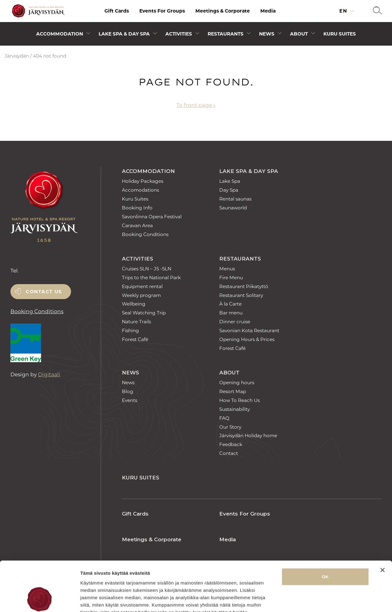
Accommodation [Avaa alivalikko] (59, 34)
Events (129, 400)
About (229, 373)
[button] (377, 11)
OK (325, 532)
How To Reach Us (239, 400)
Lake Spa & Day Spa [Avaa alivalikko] (124, 34)
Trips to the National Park (151, 277)
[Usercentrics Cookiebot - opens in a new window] (39, 600)
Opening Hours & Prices (246, 339)
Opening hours (236, 382)
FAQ (224, 418)
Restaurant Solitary (241, 295)
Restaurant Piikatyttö (243, 286)
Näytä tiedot (327, 600)
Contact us (44, 292)
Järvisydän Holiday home (248, 435)
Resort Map (232, 391)
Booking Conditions (36, 311)
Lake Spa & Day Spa (248, 171)
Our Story (230, 427)
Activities (137, 259)
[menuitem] (116, 11)
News (130, 373)
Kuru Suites (339, 34)
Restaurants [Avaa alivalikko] (225, 34)
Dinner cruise (234, 322)
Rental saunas (235, 199)
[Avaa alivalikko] (88, 34)
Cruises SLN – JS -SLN (146, 269)
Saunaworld (233, 208)
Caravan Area (137, 225)
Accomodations (140, 190)
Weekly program (141, 295)
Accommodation (148, 171)
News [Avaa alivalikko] (266, 34)
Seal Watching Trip (144, 313)
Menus (227, 269)
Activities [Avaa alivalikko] (178, 34)
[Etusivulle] (37, 11)
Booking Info (137, 208)
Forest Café (135, 339)
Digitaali (49, 374)
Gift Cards (116, 11)
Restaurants (240, 259)
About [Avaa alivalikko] (299, 34)
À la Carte (230, 304)
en (344, 11)
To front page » (196, 105)
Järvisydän (17, 56)
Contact (228, 453)
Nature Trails (136, 322)
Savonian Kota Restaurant (249, 330)
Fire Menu (231, 277)
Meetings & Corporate (222, 11)
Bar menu (231, 313)
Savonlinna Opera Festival (152, 217)
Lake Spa (229, 181)
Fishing (130, 330)
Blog (127, 391)
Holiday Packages (142, 181)
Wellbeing (133, 304)
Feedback (230, 444)
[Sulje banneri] (382, 526)
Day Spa (228, 190)
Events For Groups (162, 11)
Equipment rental (142, 286)
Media (268, 11)
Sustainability (234, 409)
